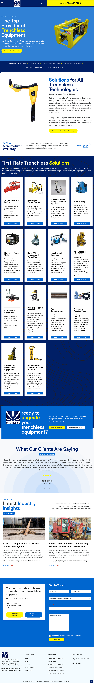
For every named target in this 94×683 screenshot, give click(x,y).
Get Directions (75, 661)
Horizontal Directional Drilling (77, 561)
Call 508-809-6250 (75, 427)
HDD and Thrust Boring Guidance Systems (58, 202)
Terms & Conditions (75, 635)
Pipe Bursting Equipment (80, 253)
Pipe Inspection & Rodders (34, 67)
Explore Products (10, 51)
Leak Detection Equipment (57, 254)
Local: (8, 605)
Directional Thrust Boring (17, 63)
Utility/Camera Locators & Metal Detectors (35, 368)
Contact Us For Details (82, 146)
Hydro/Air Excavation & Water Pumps (33, 255)
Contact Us (28, 670)
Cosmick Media (66, 681)
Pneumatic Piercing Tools (73, 63)
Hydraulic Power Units (11, 254)
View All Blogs (8, 513)
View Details (12, 223)
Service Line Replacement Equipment (10, 368)
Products (27, 664)
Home (26, 658)
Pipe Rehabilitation (57, 310)
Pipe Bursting (35, 63)
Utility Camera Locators (55, 67)
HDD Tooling (79, 201)
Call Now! (63, 3)
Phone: (8, 603)
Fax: (7, 608)
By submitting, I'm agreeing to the (66, 635)
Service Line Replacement (52, 63)
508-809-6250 (16, 603)
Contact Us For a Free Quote (62, 131)
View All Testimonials (47, 454)
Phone (54, 605)
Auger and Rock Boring (11, 201)
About (26, 661)
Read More (7, 565)
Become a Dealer (56, 427)
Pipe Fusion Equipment (9, 311)
